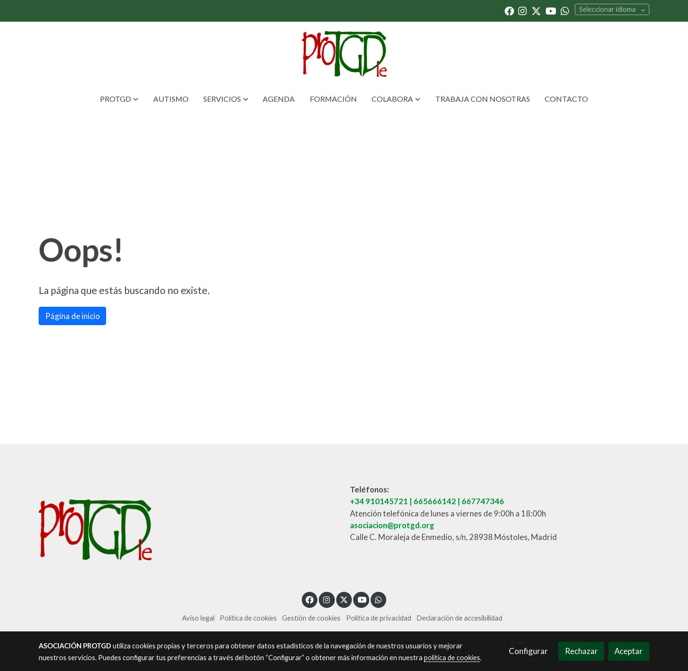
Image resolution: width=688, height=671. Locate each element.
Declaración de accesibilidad (459, 618)
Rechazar (581, 651)
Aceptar (628, 651)
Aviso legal (198, 618)
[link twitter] (536, 10)
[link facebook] (509, 10)
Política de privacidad (378, 618)
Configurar (528, 651)
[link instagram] (522, 10)
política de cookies (452, 658)
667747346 (483, 501)
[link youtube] (551, 10)
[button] (119, 99)
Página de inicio (72, 316)
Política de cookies (248, 618)
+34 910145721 (379, 501)
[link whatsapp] (565, 10)
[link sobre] (188, 531)
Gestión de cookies (311, 618)
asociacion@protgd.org (392, 525)
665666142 (435, 501)
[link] (343, 54)
